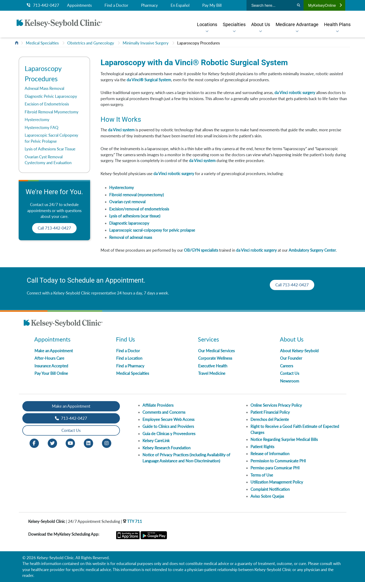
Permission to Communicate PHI (278, 460)
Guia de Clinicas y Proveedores (168, 433)
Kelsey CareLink (156, 440)
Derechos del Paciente (269, 419)
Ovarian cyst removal (127, 201)
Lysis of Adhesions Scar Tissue (50, 148)
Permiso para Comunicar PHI (275, 467)
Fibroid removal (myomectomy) (136, 194)
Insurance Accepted (51, 365)
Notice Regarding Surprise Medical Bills (284, 439)
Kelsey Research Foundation (166, 447)
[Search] (298, 5)
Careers (286, 365)
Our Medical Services (216, 350)
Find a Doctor (116, 5)
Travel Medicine (211, 373)
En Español (180, 5)
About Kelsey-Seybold (299, 350)
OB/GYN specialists (201, 250)
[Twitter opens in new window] (52, 442)
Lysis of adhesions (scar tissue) (134, 215)
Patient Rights (262, 446)
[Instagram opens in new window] (106, 442)
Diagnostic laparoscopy (129, 223)
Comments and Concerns (163, 412)
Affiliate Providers (157, 405)
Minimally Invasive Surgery (146, 43)
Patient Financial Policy (270, 412)
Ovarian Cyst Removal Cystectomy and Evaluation (48, 159)
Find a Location (129, 358)
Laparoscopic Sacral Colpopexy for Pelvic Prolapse (51, 138)
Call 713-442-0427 (54, 228)
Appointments (79, 5)
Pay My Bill (212, 5)
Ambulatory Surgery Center (312, 250)
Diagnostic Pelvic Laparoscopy (51, 96)
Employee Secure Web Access (168, 419)
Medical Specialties (42, 43)
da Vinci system (121, 129)
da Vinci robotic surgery (294, 92)
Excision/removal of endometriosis (139, 208)
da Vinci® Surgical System (149, 79)
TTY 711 (132, 521)
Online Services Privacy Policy (276, 405)
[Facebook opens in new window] (34, 442)
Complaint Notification (270, 489)
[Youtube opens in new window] (70, 442)
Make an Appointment (53, 350)
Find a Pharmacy (130, 365)
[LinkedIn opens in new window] (88, 442)
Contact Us (289, 373)
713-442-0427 (43, 5)
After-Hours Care (49, 358)
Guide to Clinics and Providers (168, 426)
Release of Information (269, 453)
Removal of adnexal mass (130, 237)
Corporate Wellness (215, 358)
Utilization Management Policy (276, 482)
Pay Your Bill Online (51, 373)
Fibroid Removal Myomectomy (51, 111)
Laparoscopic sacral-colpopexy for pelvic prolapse (152, 230)
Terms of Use (261, 475)
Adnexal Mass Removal (44, 88)
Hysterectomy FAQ (41, 127)
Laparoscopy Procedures (198, 43)
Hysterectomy (37, 119)
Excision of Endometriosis (47, 104)
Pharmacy (149, 5)
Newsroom (289, 381)
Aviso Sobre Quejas (267, 496)
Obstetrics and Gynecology (90, 43)
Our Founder (291, 358)
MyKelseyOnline (325, 5)
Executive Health (212, 365)
